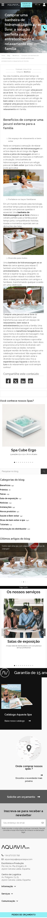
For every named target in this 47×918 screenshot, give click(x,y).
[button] (14, 462)
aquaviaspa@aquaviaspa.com (18, 859)
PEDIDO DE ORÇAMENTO (23, 915)
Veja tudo (23, 587)
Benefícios (27, 72)
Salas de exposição (24, 641)
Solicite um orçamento (26, 5)
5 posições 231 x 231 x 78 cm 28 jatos (23, 454)
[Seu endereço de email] (20, 822)
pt (38, 4)
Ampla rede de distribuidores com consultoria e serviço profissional (23, 647)
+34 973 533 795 (12, 855)
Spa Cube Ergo (23, 450)
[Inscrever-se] (43, 822)
